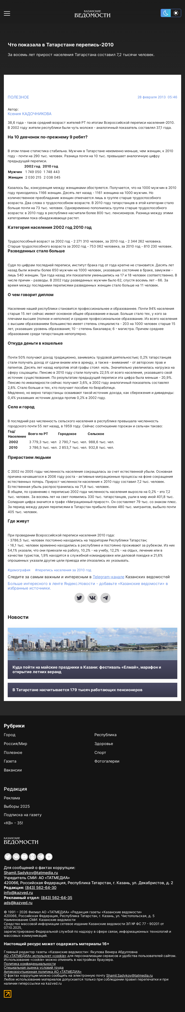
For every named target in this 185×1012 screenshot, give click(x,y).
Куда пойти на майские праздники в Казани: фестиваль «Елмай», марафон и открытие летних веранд (87, 669)
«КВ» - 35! (13, 822)
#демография (19, 570)
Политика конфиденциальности (30, 964)
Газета (10, 761)
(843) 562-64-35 (56, 897)
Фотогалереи (106, 761)
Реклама (12, 797)
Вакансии (13, 770)
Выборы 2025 (17, 806)
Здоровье (103, 743)
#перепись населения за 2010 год (63, 570)
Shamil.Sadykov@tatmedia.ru (31, 872)
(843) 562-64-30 (40, 887)
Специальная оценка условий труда (34, 967)
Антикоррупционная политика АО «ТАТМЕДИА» (43, 971)
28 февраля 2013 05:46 (157, 97)
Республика (105, 734)
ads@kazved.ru (18, 902)
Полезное (18, 97)
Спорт (100, 752)
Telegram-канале (108, 576)
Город (9, 734)
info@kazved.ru (18, 892)
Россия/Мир (15, 743)
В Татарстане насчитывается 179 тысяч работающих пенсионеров (77, 690)
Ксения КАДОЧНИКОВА (30, 114)
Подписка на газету (23, 814)
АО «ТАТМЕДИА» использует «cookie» (35, 956)
